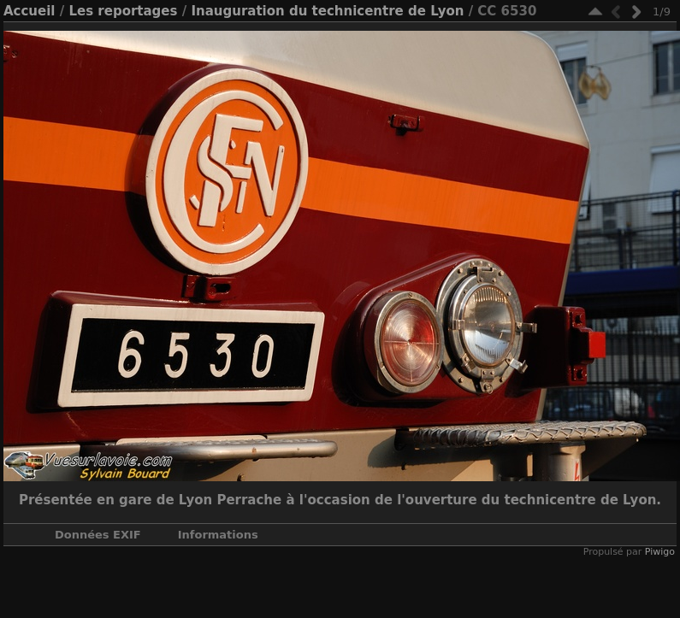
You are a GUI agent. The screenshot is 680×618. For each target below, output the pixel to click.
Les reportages (122, 11)
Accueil (29, 11)
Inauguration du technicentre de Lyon (327, 11)
